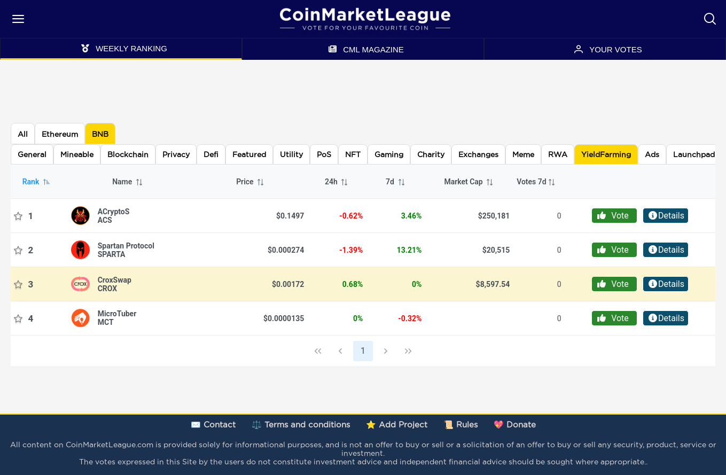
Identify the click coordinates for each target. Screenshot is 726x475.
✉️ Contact (213, 424)
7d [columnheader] (395, 181)
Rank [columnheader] (36, 181)
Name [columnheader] (127, 181)
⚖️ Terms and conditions (301, 424)
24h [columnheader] (337, 181)
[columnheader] (539, 182)
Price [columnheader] (250, 181)
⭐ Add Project (396, 424)
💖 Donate (515, 424)
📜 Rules (460, 424)
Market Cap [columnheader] (469, 181)
